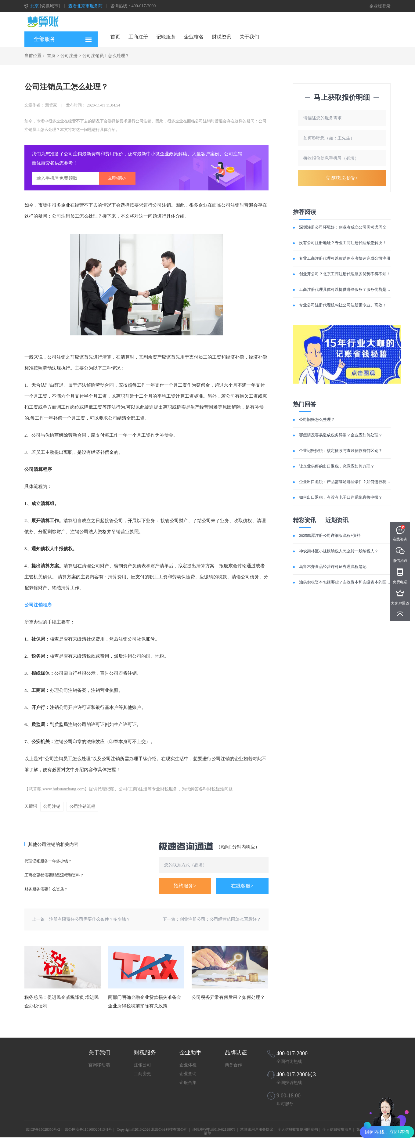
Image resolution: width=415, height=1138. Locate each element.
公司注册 (69, 55)
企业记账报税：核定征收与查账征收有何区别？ (340, 450)
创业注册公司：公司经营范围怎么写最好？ (220, 919)
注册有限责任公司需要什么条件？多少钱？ (89, 919)
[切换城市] (50, 6)
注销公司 (142, 1065)
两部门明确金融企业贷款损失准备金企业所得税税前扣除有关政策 (144, 1001)
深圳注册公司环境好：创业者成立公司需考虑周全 (342, 227)
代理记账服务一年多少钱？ (48, 861)
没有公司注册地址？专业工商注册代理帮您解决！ (342, 242)
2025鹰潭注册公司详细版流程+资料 (330, 535)
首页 (115, 36)
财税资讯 (221, 36)
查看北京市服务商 (85, 6)
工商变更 (142, 1073)
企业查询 (188, 1073)
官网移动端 (99, 1065)
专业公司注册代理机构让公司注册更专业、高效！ (342, 305)
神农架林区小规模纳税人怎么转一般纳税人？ (338, 551)
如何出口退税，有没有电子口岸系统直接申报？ (340, 497)
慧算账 (35, 789)
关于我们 (249, 36)
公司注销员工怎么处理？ (105, 55)
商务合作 (233, 1065)
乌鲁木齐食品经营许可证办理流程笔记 (332, 566)
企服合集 (188, 1082)
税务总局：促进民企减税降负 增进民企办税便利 (61, 1001)
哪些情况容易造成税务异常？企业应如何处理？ (340, 435)
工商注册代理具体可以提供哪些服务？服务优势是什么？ (348, 289)
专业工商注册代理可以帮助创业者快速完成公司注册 (344, 258)
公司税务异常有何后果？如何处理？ (228, 997)
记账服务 (166, 36)
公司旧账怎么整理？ (317, 419)
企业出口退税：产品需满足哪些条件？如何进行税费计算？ (350, 481)
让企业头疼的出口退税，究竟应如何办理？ (336, 466)
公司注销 (51, 806)
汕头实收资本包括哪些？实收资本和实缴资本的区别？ (346, 582)
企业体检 (188, 1065)
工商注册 (138, 36)
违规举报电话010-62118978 (214, 1129)
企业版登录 (380, 6)
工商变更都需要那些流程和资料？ (54, 875)
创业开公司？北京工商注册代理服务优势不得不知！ (344, 274)
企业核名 (194, 36)
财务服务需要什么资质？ (46, 889)
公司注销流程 (82, 806)
